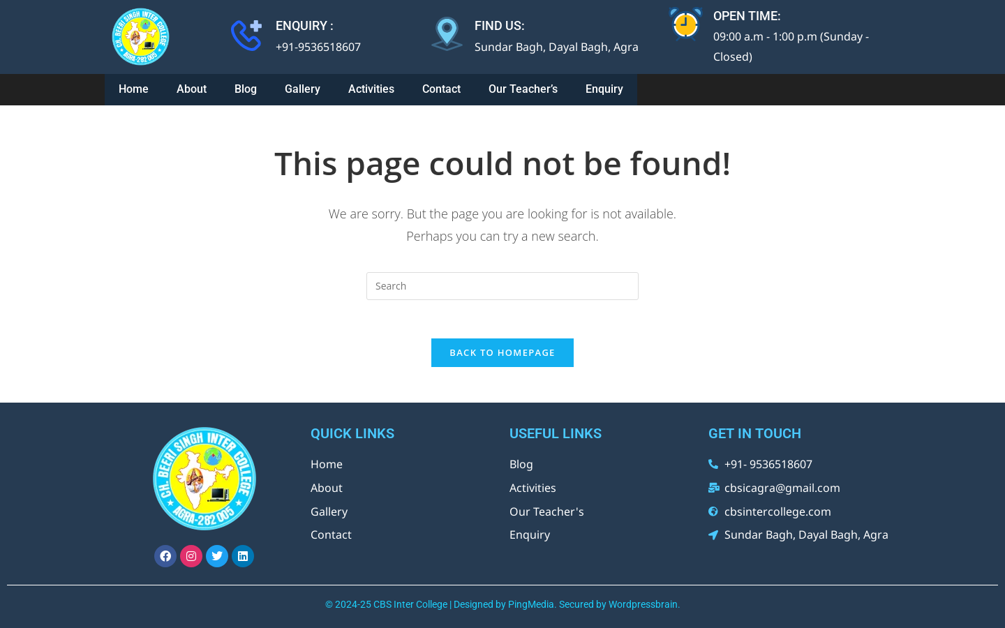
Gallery (302, 86)
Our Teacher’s (523, 86)
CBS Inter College (410, 602)
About (192, 86)
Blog (245, 86)
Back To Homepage (502, 350)
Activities (371, 86)
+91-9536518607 (318, 46)
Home (134, 86)
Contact (441, 86)
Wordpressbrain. (644, 602)
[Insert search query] (502, 280)
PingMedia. (532, 602)
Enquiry (604, 86)
